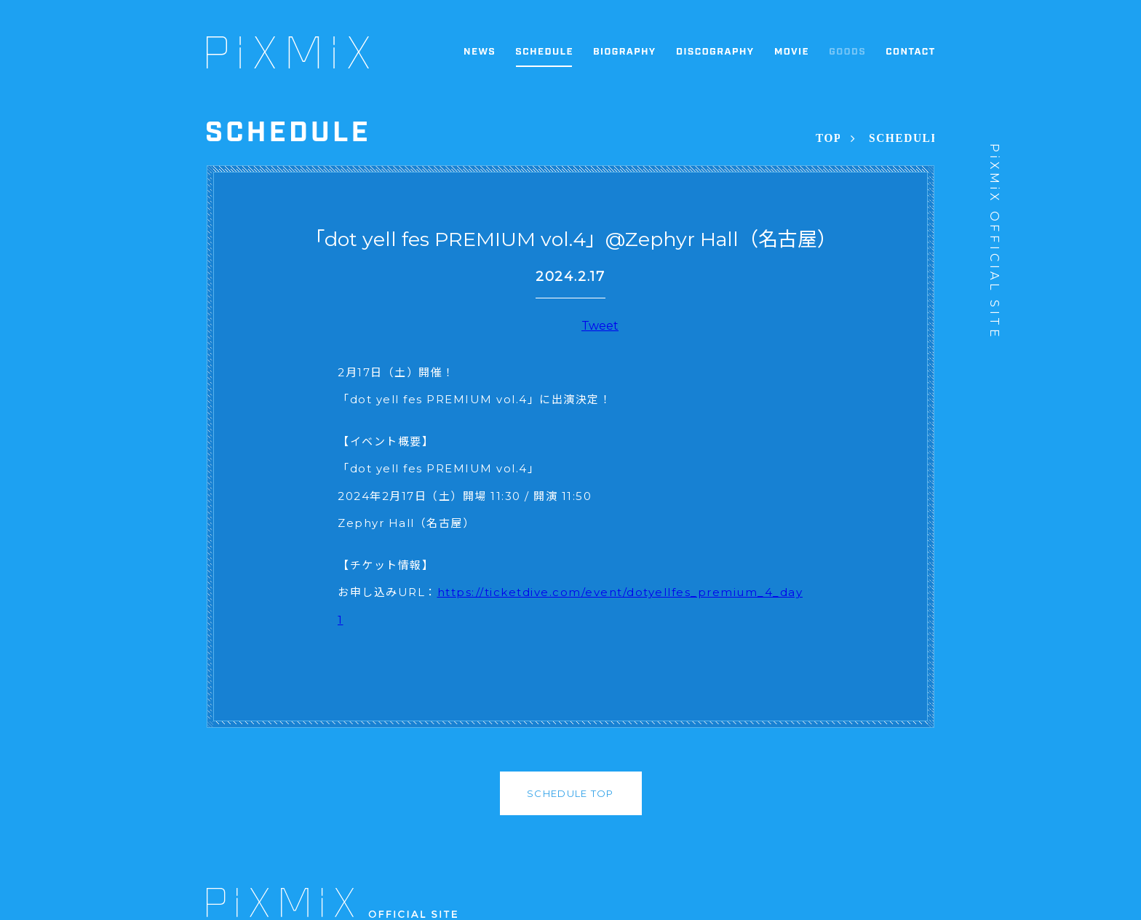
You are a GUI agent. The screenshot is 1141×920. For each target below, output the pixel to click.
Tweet (600, 326)
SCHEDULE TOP (570, 793)
